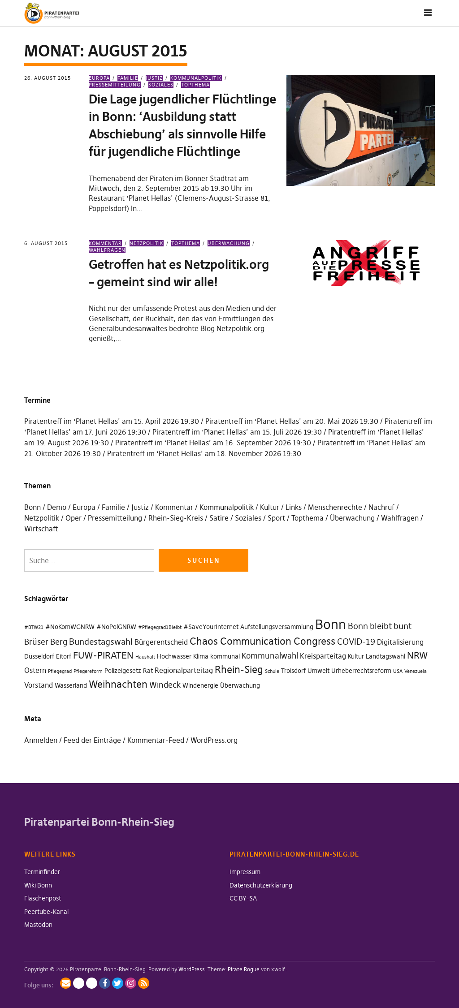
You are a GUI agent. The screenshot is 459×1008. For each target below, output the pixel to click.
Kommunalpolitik (196, 78)
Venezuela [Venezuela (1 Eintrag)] (415, 671)
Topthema (195, 85)
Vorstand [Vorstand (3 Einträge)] (38, 685)
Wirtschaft (41, 528)
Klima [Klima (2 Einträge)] (200, 656)
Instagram (130, 983)
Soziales (160, 85)
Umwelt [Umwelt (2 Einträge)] (318, 671)
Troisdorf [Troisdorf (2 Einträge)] (293, 671)
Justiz (154, 78)
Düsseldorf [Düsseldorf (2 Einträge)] (39, 656)
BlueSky (91, 983)
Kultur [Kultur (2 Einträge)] (356, 656)
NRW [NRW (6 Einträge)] (417, 655)
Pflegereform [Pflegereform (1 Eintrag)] (88, 671)
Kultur (269, 507)
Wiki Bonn (38, 885)
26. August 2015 (47, 78)
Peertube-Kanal (46, 912)
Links (294, 507)
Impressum (245, 872)
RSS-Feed (143, 983)
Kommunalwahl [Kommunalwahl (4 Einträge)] (270, 655)
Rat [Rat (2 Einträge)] (148, 671)
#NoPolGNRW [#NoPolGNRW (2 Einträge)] (116, 627)
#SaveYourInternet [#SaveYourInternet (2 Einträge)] (210, 627)
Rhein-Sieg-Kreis (175, 517)
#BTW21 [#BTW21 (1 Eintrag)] (33, 627)
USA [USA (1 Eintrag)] (398, 671)
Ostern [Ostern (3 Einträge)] (35, 670)
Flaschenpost (42, 898)
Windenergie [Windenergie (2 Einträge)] (200, 685)
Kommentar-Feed (155, 740)
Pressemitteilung (115, 517)
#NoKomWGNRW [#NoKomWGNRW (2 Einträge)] (70, 627)
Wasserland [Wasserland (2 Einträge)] (71, 685)
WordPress (191, 969)
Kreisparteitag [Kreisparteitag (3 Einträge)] (323, 655)
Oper (73, 517)
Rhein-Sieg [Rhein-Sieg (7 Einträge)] (239, 669)
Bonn (32, 507)
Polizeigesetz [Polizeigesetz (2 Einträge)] (122, 671)
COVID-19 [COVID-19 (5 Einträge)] (356, 641)
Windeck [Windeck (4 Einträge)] (165, 685)
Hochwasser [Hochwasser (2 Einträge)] (174, 656)
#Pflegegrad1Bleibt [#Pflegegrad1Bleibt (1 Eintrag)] (160, 627)
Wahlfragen (400, 517)
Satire (219, 517)
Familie (127, 78)
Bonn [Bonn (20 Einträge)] (330, 624)
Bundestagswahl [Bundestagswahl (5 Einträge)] (101, 641)
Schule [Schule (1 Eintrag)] (272, 671)
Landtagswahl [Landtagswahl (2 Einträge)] (385, 656)
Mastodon (38, 925)
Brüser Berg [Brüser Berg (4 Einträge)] (45, 642)
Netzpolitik (147, 243)
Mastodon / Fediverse (78, 983)
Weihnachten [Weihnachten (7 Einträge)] (118, 684)
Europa (99, 78)
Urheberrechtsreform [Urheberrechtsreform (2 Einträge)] (361, 671)
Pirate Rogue (244, 969)
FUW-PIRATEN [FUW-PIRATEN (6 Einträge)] (103, 655)
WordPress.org (214, 740)
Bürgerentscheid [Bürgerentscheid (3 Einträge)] (161, 642)
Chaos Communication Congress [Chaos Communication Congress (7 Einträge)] (262, 641)
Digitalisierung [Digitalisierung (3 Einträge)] (400, 642)
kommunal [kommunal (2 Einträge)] (225, 656)
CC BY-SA (243, 898)
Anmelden (40, 740)
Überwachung (229, 243)
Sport (276, 517)
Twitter (117, 983)
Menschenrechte (335, 507)
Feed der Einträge (92, 740)
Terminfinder (42, 872)
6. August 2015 (46, 243)
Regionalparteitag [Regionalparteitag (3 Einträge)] (184, 670)
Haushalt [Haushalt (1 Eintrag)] (145, 657)
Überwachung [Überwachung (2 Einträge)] (240, 685)
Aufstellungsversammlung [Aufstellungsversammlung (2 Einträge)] (276, 627)
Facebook (104, 983)
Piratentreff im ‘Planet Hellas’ (72, 421)
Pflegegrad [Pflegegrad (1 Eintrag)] (60, 671)
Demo (56, 507)
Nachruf (381, 507)
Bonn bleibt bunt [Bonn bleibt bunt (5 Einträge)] (379, 625)
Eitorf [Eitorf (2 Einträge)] (63, 656)
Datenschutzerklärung (261, 885)
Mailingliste (65, 983)
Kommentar (105, 243)
